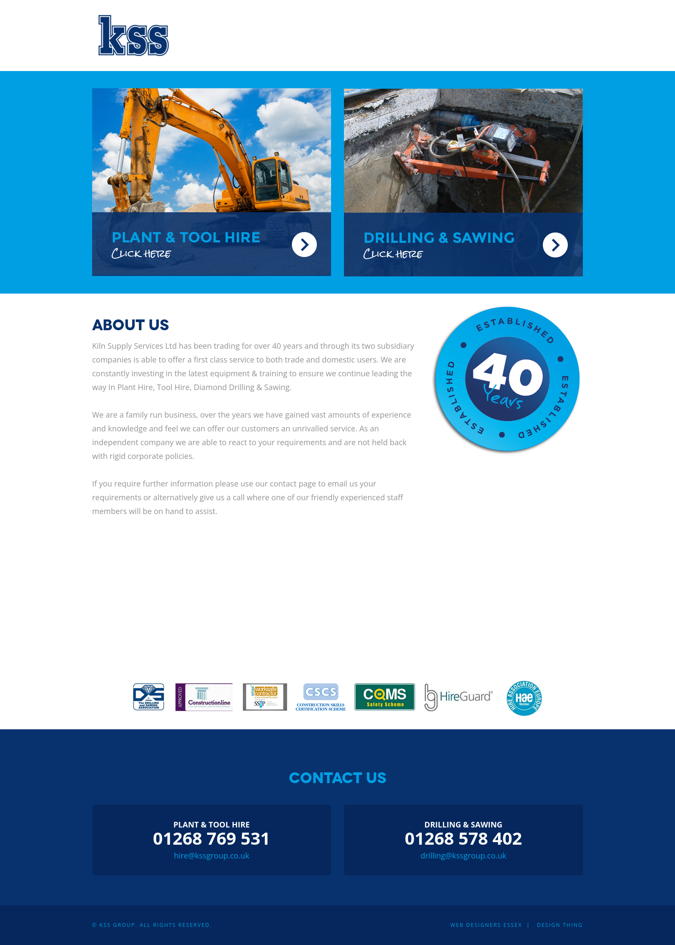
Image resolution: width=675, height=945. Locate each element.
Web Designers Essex (486, 925)
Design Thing (560, 925)
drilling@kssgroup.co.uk (464, 855)
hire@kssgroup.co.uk (211, 855)
